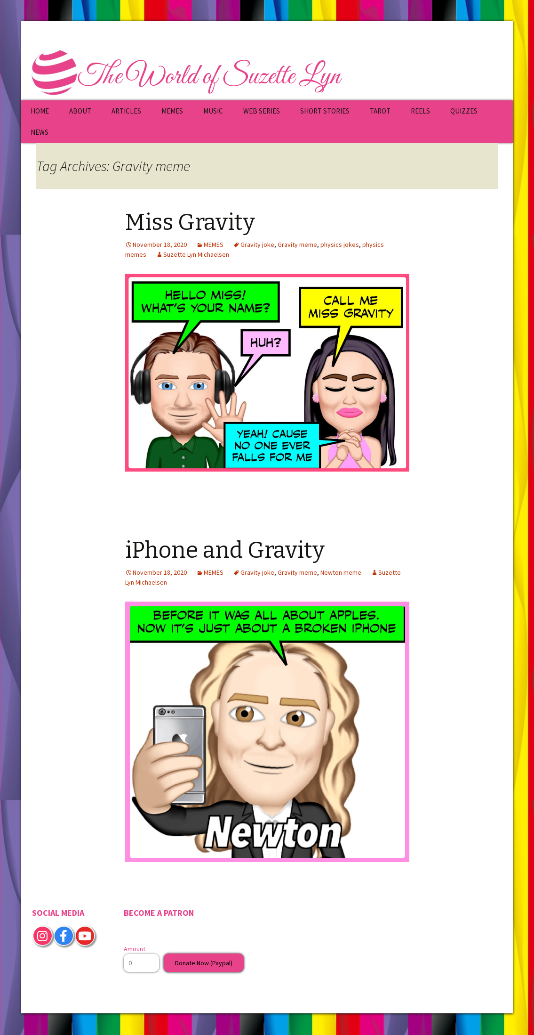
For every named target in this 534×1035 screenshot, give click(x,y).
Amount (134, 949)
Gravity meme (297, 244)
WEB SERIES (261, 110)
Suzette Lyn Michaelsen (196, 254)
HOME (40, 110)
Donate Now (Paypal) (203, 963)
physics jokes (339, 244)
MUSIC (213, 110)
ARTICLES (126, 110)
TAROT (380, 110)
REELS (420, 110)
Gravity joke (257, 244)
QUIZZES (464, 110)
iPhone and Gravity (225, 550)
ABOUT (80, 110)
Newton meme (340, 572)
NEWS (39, 132)
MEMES (172, 110)
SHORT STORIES (325, 110)
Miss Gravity (190, 222)
